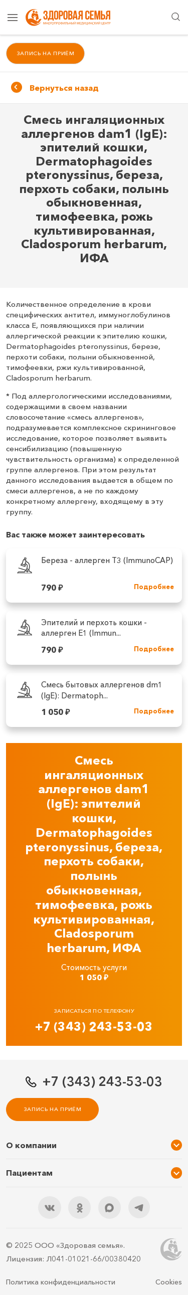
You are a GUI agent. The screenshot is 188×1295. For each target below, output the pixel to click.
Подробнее (154, 587)
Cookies (168, 1281)
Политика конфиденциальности (60, 1281)
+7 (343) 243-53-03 (94, 1026)
